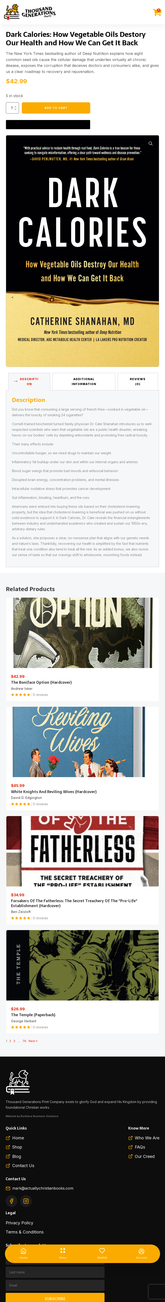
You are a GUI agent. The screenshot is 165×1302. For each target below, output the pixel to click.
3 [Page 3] (14, 1041)
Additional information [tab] (84, 381)
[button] (150, 143)
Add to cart (56, 108)
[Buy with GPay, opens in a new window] (48, 124)
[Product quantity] (12, 108)
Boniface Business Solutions (40, 1116)
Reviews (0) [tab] (138, 381)
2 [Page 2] (10, 1041)
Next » (33, 1041)
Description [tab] (29, 381)
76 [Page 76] (24, 1041)
